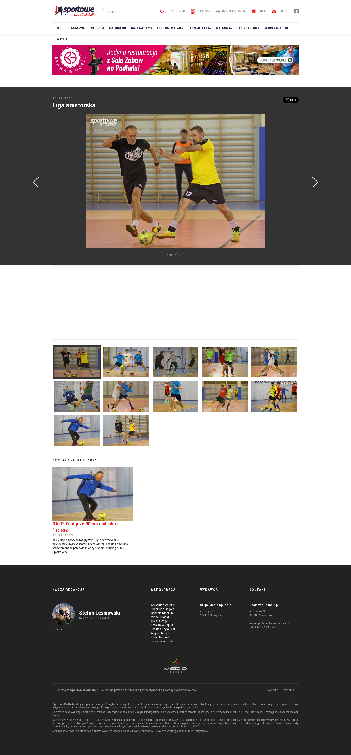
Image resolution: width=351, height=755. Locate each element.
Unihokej (97, 28)
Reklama (288, 690)
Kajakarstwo (141, 28)
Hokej (57, 28)
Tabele (259, 11)
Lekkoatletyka (199, 28)
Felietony (200, 11)
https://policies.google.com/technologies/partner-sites (148, 704)
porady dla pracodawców (181, 690)
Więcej (62, 39)
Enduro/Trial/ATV (170, 28)
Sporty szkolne (276, 28)
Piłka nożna (76, 28)
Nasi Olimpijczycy (230, 11)
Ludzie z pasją (173, 11)
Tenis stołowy (248, 28)
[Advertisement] (59, 181)
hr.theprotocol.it (151, 690)
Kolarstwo (117, 28)
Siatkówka (224, 28)
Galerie (280, 11)
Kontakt (272, 690)
